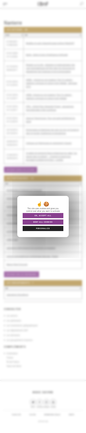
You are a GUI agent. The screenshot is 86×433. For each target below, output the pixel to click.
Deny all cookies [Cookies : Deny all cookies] (43, 222)
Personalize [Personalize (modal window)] (43, 228)
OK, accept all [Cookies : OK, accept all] (43, 215)
